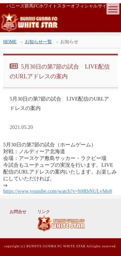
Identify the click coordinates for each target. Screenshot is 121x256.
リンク (43, 211)
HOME (9, 41)
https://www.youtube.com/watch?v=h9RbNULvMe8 (57, 191)
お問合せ (18, 211)
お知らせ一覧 (38, 41)
